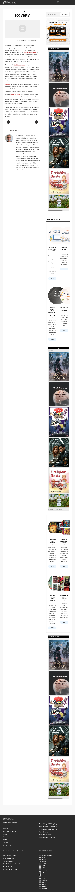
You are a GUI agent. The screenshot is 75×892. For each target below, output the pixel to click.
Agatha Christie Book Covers (52, 602)
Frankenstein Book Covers (64, 602)
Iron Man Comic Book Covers (64, 543)
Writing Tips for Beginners (64, 313)
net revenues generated (30, 52)
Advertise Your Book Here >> (55, 210)
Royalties (7, 84)
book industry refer (19, 65)
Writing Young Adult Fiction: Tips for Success (52, 313)
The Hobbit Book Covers (52, 543)
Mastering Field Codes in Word (52, 253)
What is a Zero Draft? (64, 253)
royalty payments (15, 94)
